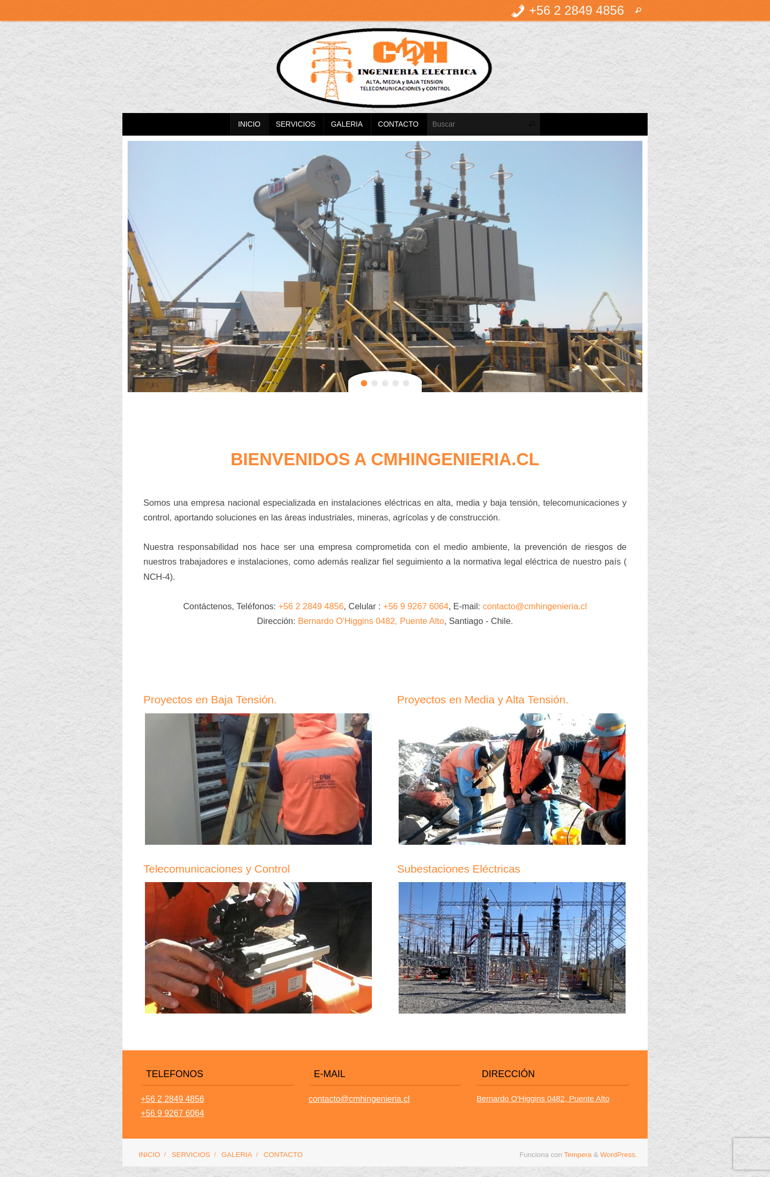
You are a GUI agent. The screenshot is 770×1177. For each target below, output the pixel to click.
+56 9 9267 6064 (416, 606)
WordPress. (618, 1155)
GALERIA (237, 1155)
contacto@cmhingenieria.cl (535, 606)
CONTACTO (283, 1155)
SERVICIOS (191, 1155)
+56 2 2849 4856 (311, 606)
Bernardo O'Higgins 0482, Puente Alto (371, 621)
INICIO (149, 1155)
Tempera (578, 1155)
